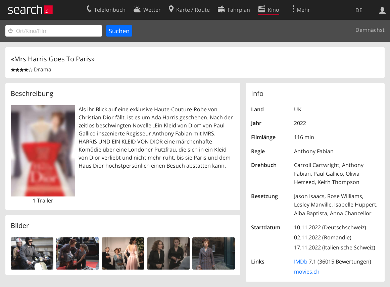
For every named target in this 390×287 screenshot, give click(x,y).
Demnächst (370, 30)
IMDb (300, 261)
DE (358, 10)
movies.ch (307, 271)
